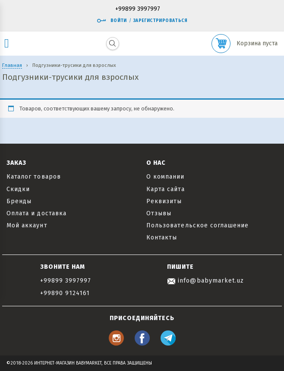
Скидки (18, 189)
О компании (165, 176)
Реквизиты (164, 201)
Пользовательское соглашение (197, 225)
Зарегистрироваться (160, 21)
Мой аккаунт (26, 225)
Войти (112, 20)
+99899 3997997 (137, 9)
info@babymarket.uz (205, 280)
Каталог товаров (33, 176)
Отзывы (158, 213)
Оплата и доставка (36, 213)
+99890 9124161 (65, 293)
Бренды (19, 201)
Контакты (161, 237)
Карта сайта (165, 189)
